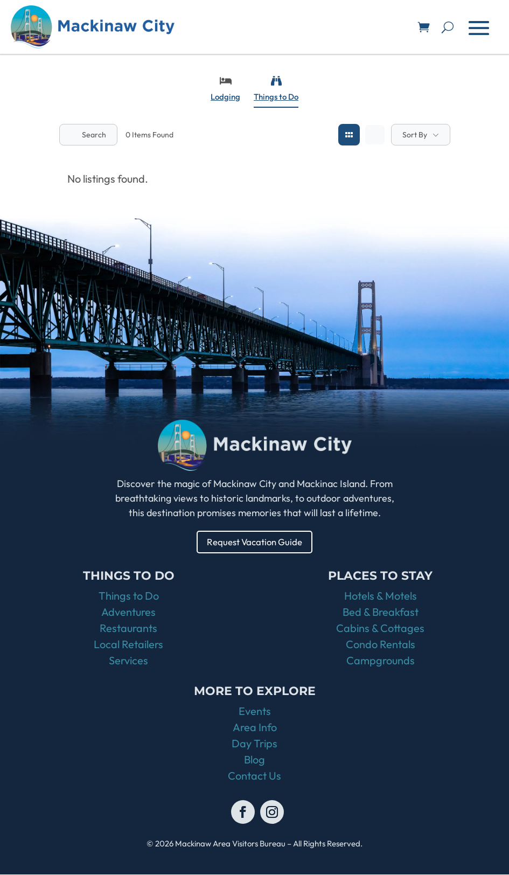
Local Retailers (128, 644)
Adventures (128, 612)
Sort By (414, 135)
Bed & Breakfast (381, 612)
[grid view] (349, 134)
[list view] (375, 134)
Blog (254, 760)
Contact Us (254, 776)
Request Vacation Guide (254, 541)
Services (128, 661)
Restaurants (128, 628)
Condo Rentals (380, 644)
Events (255, 711)
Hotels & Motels (380, 596)
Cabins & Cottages (380, 628)
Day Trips (254, 744)
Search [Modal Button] (88, 135)
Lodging (225, 88)
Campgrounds (380, 661)
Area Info (255, 727)
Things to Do (276, 88)
